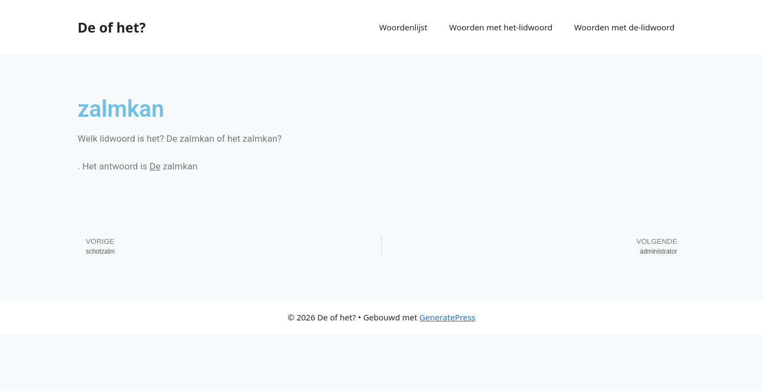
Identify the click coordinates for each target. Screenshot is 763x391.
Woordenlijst (403, 27)
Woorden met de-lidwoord (624, 27)
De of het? (111, 27)
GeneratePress (447, 317)
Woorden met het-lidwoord (500, 27)
